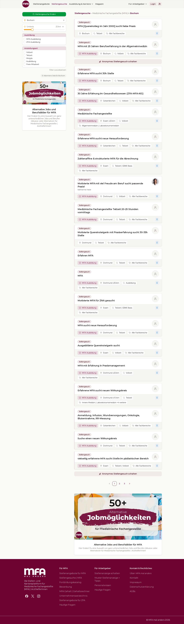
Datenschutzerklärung (142, 587)
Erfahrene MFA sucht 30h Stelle (96, 73)
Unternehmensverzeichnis (73, 596)
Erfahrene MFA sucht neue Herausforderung (103, 138)
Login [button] (153, 4)
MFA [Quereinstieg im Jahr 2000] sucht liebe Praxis (107, 26)
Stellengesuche (59, 4)
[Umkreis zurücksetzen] (62, 26)
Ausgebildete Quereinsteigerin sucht (99, 345)
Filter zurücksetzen (57, 70)
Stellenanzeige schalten (107, 573)
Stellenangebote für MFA (72, 573)
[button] (159, 4)
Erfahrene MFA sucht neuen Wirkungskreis (102, 390)
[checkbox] (24, 39)
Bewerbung (65, 587)
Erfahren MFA (85, 255)
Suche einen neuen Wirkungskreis (97, 438)
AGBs (132, 591)
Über (140, 573)
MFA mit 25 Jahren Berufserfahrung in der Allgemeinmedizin (112, 46)
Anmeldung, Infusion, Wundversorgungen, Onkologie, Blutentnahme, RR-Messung (109, 417)
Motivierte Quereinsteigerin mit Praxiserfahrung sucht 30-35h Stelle (113, 234)
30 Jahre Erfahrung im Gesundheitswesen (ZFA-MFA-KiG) (110, 93)
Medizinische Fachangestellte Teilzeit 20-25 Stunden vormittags (108, 211)
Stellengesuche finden (44, 14)
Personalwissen (103, 585)
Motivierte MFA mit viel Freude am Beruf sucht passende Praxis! (110, 185)
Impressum (136, 582)
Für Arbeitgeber (137, 4)
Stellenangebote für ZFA (72, 600)
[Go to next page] (129, 483)
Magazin (99, 4)
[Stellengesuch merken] (157, 33)
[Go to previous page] (109, 483)
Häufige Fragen (67, 605)
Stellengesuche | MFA (70, 578)
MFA (80, 275)
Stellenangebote (41, 4)
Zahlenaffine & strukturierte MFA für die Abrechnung (108, 158)
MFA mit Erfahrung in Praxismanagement (101, 365)
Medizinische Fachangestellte (95, 113)
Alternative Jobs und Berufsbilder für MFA (44, 111)
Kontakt (134, 578)
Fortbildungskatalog (70, 582)
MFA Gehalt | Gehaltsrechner (74, 591)
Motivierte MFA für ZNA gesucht (96, 300)
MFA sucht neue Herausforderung (97, 325)
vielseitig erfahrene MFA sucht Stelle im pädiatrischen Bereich (113, 458)
